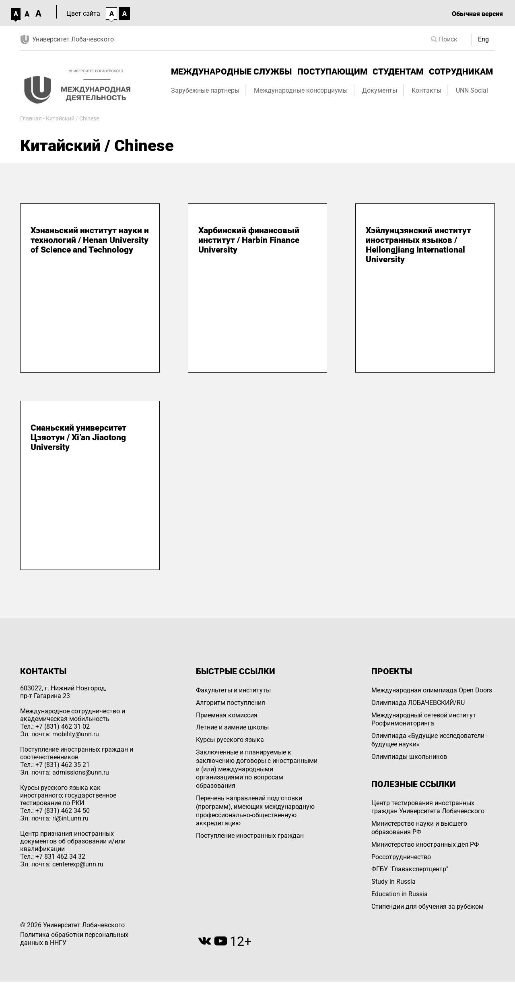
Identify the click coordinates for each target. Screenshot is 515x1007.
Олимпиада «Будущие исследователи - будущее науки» (429, 740)
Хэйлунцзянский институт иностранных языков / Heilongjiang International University (418, 245)
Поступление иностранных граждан (250, 835)
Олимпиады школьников (409, 756)
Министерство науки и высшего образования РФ (419, 828)
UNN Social (472, 90)
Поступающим (332, 72)
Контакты (426, 90)
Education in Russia (399, 894)
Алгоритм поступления (230, 703)
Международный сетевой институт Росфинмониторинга (423, 719)
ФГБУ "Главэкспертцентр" (409, 869)
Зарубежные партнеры (205, 90)
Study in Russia (393, 881)
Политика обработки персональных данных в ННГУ (74, 939)
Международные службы (231, 72)
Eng (483, 39)
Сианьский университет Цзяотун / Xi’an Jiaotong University (78, 437)
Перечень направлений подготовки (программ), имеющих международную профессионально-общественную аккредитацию (255, 810)
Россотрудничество (401, 857)
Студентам (398, 72)
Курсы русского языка (230, 740)
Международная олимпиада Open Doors (431, 690)
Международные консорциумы (301, 90)
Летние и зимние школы (232, 727)
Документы (379, 90)
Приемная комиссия (227, 715)
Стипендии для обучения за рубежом (427, 906)
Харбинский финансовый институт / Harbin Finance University (248, 240)
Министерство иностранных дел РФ (425, 844)
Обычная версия (477, 14)
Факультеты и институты (233, 690)
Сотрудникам (461, 72)
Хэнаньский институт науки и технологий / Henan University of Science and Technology (90, 240)
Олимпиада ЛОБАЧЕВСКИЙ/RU (418, 703)
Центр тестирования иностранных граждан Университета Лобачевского (427, 807)
